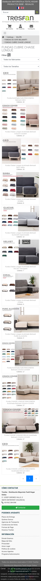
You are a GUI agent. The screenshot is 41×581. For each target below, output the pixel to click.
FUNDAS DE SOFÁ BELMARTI (16, 40)
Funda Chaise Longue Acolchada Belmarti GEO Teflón (20, 166)
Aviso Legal (6, 546)
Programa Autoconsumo (10, 554)
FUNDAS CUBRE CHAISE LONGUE (18, 42)
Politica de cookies (8, 549)
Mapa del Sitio (7, 541)
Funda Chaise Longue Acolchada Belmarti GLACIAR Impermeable (20, 234)
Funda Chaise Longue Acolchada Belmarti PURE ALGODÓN (20, 335)
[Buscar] (18, 12)
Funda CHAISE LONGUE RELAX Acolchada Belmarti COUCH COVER (20, 436)
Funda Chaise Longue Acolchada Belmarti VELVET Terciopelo (20, 267)
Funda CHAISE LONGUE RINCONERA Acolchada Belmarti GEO (20, 470)
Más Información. (31, 579)
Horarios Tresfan (8, 530)
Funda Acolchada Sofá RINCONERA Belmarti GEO (20, 99)
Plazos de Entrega (8, 517)
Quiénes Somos (7, 519)
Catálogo (10, 37)
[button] (9, 27)
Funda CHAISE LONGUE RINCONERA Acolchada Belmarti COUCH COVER (20, 402)
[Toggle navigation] (5, 33)
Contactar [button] (20, 508)
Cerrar (3, 568)
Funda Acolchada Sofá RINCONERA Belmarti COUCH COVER (20, 369)
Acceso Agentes (8, 551)
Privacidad (5, 544)
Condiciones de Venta (9, 525)
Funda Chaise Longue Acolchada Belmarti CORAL (20, 301)
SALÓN (18, 37)
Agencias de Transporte (10, 522)
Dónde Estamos (7, 538)
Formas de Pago (8, 527)
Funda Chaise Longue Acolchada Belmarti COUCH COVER (20, 133)
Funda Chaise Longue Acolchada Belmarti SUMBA (20, 200)
